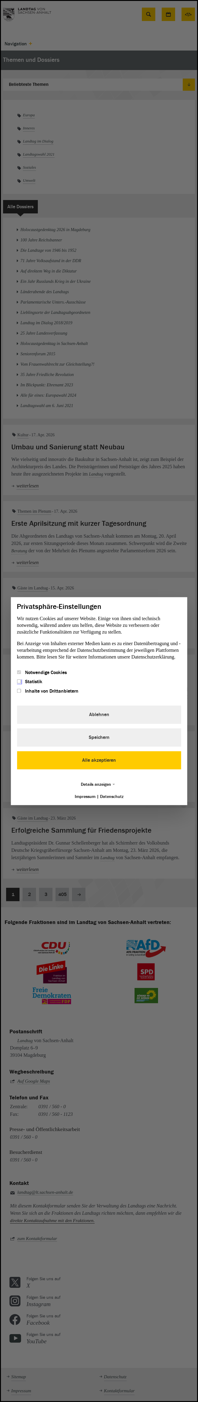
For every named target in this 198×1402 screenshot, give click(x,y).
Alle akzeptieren (99, 760)
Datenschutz (112, 796)
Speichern (99, 737)
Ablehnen (99, 715)
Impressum (85, 796)
